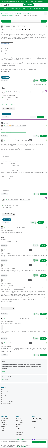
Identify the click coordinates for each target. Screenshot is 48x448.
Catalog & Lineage (5, 409)
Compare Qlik (4, 424)
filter (28, 364)
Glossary (3, 426)
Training (2, 428)
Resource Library (4, 418)
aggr (37, 366)
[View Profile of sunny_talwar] (8, 125)
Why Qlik (3, 413)
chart (25, 364)
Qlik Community (4, 13)
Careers (18, 428)
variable (33, 366)
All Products (3, 389)
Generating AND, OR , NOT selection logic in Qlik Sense (13, 132)
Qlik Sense (3, 393)
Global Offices (19, 432)
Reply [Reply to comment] (40, 117)
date (12, 364)
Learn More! (27, 9)
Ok (39, 442)
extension (4, 368)
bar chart (28, 366)
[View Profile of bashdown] (8, 26)
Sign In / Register (42, 5)
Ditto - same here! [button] (5, 77)
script (16, 364)
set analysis (32, 364)
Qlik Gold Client (4, 411)
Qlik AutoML (3, 395)
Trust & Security (19, 422)
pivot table (10, 366)
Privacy (17, 426)
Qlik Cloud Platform (5, 391)
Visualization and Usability (8, 15)
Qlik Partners (3, 420)
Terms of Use (35, 431)
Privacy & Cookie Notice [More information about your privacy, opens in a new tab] (21, 446)
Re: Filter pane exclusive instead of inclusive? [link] (26, 15)
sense (9, 364)
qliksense (4, 366)
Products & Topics (27, 13)
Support (2, 430)
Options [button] (45, 13)
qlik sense (4, 364)
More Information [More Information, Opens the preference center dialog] (39, 444)
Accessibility (19, 424)
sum (40, 366)
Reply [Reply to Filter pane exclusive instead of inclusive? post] (43, 80)
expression (20, 364)
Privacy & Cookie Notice (37, 427)
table (37, 364)
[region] (24, 444)
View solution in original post (8, 104)
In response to (8, 95)
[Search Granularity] (6, 21)
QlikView (2, 397)
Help (36, 5)
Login (18, 1)
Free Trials (3, 422)
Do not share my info (37, 437)
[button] (46, 26)
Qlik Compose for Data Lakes (7, 401)
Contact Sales (19, 434)
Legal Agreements (36, 433)
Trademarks (34, 429)
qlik (40, 364)
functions (15, 366)
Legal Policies (35, 425)
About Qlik (18, 418)
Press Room (19, 420)
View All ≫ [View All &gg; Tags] (4, 371)
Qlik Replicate (4, 399)
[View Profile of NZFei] (8, 91)
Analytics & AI (18, 13)
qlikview (20, 366)
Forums (11, 13)
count (24, 366)
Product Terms (35, 435)
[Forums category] (2, 379)
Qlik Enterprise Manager (6, 407)
